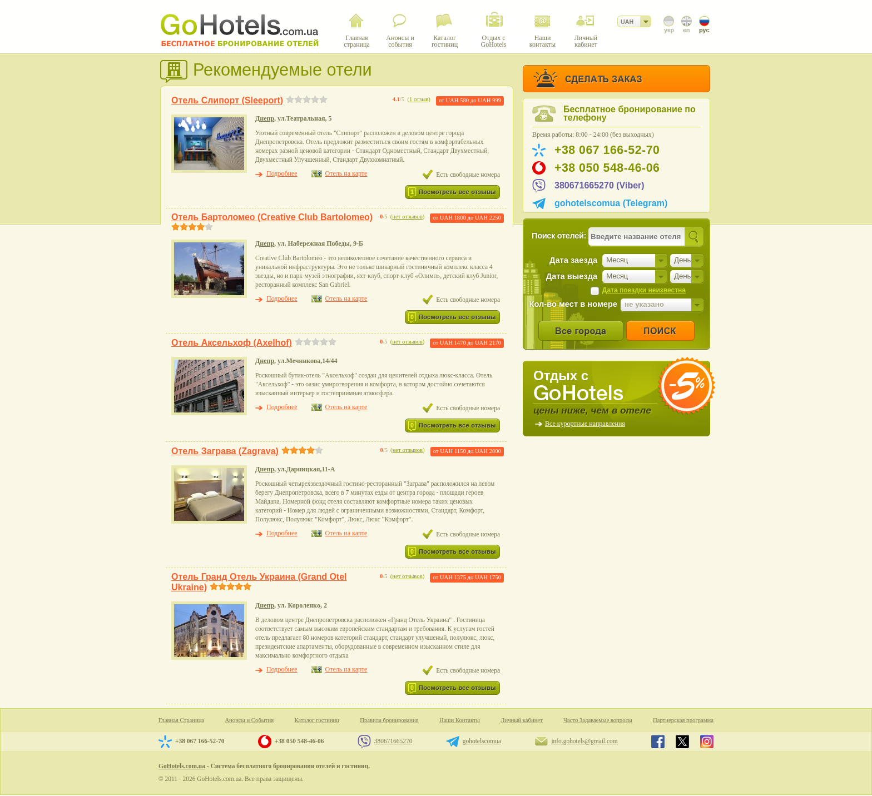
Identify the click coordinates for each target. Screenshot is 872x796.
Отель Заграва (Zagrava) (225, 451)
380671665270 (393, 741)
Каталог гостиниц (316, 720)
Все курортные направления (585, 423)
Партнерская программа (683, 720)
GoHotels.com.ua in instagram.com (707, 741)
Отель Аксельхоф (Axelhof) (231, 342)
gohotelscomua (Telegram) (610, 203)
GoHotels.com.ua (181, 766)
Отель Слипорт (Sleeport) (227, 100)
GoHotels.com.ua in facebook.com (658, 741)
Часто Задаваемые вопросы (597, 720)
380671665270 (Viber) (599, 185)
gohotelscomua (482, 741)
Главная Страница (181, 720)
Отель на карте (346, 173)
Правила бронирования (389, 720)
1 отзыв (418, 99)
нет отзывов (407, 216)
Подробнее (282, 173)
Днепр (264, 118)
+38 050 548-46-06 (607, 168)
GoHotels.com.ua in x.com (682, 741)
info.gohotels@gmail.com (584, 741)
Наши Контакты (459, 720)
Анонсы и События (249, 720)
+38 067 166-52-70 (607, 150)
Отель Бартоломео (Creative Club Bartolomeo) (272, 217)
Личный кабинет (521, 720)
